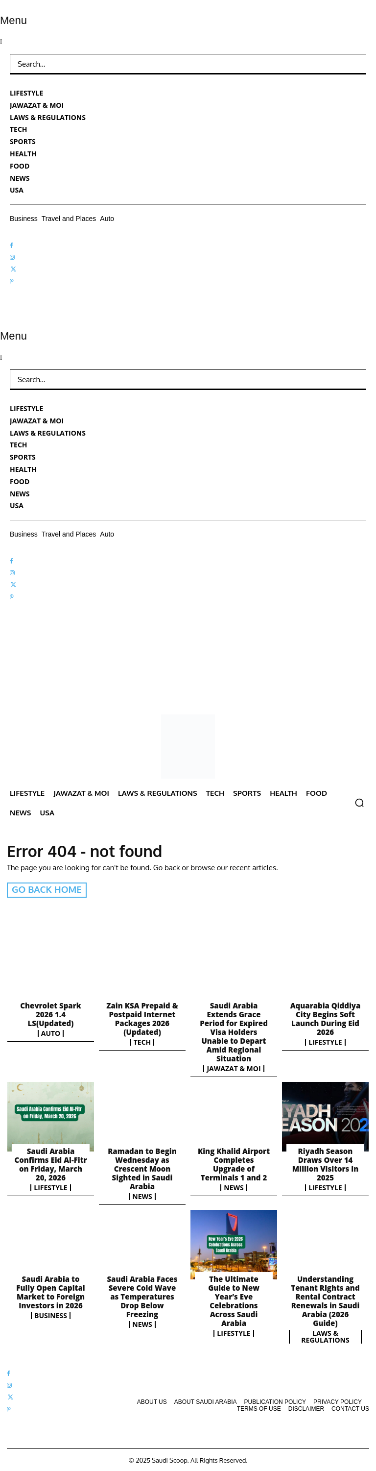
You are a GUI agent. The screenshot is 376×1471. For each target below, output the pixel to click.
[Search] (351, 64)
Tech (142, 1041)
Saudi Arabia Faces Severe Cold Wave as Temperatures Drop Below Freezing (142, 1295)
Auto (51, 1032)
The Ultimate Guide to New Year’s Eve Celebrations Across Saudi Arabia (233, 1299)
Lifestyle (325, 1041)
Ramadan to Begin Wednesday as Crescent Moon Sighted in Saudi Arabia (142, 1167)
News (142, 1195)
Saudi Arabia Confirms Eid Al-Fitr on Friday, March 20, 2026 (50, 1163)
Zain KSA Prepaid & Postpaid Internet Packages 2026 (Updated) (142, 1018)
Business (50, 1314)
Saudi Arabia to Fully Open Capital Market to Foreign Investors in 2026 (50, 1291)
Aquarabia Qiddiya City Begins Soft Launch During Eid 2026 (325, 1018)
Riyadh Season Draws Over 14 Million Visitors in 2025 (325, 1163)
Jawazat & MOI (233, 1067)
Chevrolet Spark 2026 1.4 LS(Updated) (50, 1013)
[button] (359, 802)
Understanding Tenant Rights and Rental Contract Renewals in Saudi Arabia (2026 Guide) (325, 1299)
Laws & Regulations (325, 1335)
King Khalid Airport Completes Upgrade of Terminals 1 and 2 (234, 1163)
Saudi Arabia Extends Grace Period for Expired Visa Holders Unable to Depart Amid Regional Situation (234, 1031)
